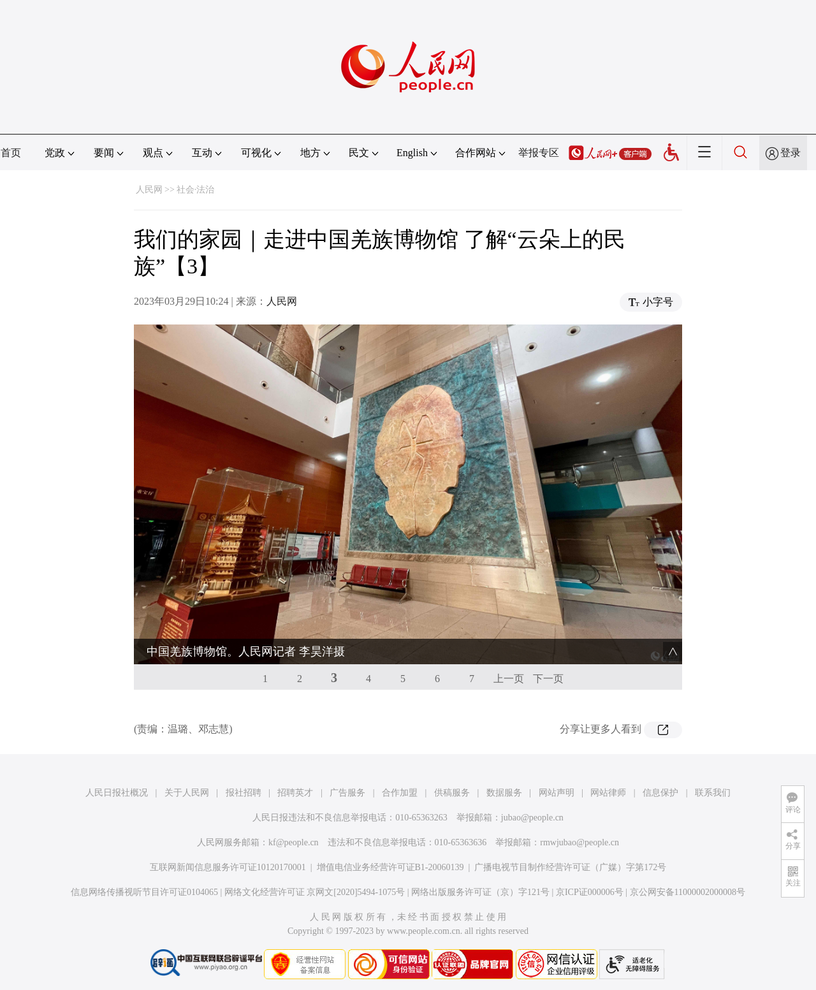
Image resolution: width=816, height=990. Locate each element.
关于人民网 (186, 792)
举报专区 (538, 152)
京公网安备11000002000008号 (687, 892)
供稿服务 (452, 792)
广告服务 (347, 792)
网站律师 (608, 792)
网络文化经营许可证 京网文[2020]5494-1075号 (314, 892)
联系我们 (713, 792)
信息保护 (660, 792)
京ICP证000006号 (589, 892)
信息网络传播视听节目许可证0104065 (144, 892)
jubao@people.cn (532, 817)
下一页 (548, 678)
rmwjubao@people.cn (579, 842)
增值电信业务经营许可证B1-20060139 (390, 867)
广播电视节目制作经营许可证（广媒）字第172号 (570, 867)
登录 (790, 152)
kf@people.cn (293, 842)
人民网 (149, 189)
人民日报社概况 (116, 792)
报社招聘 (243, 792)
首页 (11, 152)
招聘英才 (295, 792)
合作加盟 (400, 792)
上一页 (508, 678)
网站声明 (556, 792)
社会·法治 (196, 189)
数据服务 (504, 792)
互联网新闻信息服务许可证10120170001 (228, 867)
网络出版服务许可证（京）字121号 (480, 892)
